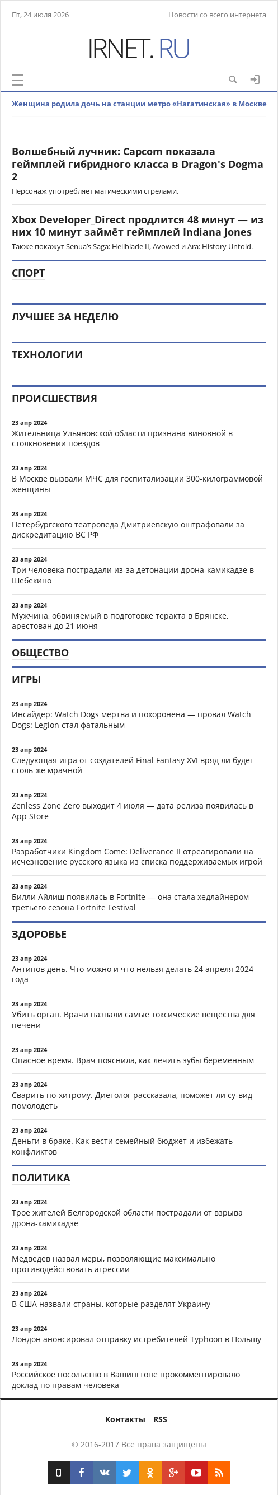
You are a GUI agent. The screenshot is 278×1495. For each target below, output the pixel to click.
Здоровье (39, 934)
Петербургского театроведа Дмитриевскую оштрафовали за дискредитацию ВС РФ (128, 529)
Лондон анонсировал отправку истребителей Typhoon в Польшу (136, 1339)
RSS (160, 1419)
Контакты (125, 1419)
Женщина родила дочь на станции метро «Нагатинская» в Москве (139, 104)
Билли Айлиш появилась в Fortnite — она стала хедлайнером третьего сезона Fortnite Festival (130, 902)
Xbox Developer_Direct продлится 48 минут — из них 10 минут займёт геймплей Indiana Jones (137, 226)
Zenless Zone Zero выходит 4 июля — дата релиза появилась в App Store (132, 810)
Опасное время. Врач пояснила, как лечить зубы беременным (133, 1060)
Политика (41, 1177)
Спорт (28, 272)
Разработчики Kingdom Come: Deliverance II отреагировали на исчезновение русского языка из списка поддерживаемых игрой (137, 856)
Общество (40, 652)
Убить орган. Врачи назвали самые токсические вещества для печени (133, 1019)
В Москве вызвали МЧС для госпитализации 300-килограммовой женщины (137, 483)
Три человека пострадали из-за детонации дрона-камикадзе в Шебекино (133, 575)
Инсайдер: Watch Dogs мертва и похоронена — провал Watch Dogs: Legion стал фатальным (131, 719)
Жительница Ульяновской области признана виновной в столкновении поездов (122, 438)
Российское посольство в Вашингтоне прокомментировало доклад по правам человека (126, 1379)
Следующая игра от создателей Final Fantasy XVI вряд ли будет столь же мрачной (133, 765)
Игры (26, 679)
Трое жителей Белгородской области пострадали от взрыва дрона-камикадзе (127, 1217)
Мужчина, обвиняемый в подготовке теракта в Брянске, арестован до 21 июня (120, 621)
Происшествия (54, 398)
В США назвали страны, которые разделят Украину (111, 1303)
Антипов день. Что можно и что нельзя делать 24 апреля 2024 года (132, 974)
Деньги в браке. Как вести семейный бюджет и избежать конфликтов (122, 1146)
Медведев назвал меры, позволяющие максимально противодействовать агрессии (113, 1263)
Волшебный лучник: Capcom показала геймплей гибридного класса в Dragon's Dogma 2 (137, 163)
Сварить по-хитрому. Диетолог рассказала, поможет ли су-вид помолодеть (132, 1100)
